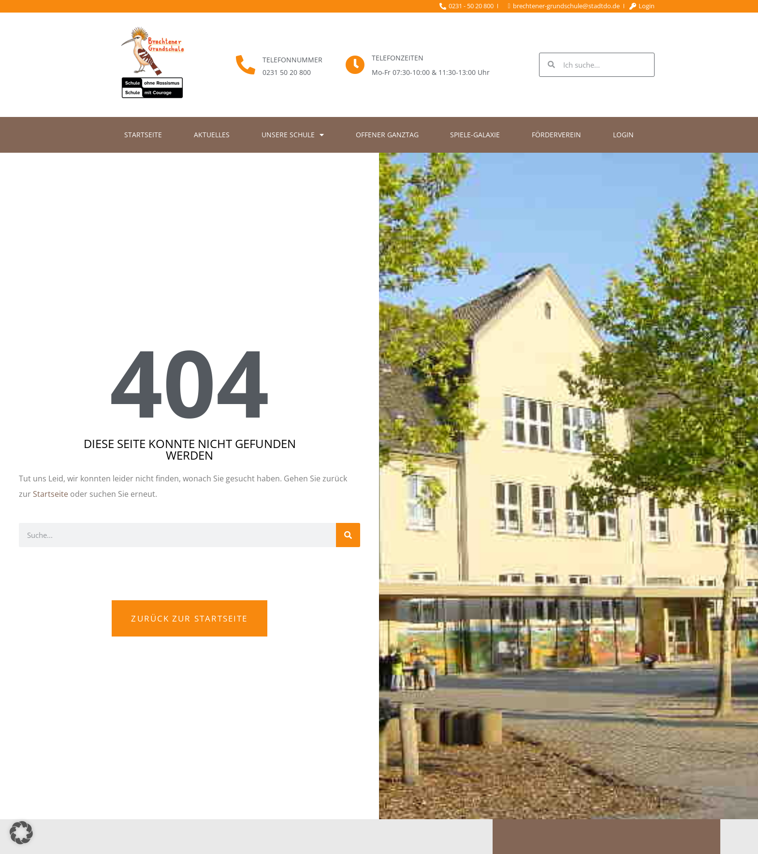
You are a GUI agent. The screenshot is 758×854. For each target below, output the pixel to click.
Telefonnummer (292, 59)
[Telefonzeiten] (354, 64)
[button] (21, 832)
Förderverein (556, 134)
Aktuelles (212, 134)
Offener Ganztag (387, 134)
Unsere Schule (293, 135)
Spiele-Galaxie (475, 134)
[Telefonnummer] (245, 64)
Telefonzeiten (397, 57)
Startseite (143, 134)
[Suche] (348, 535)
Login (623, 134)
